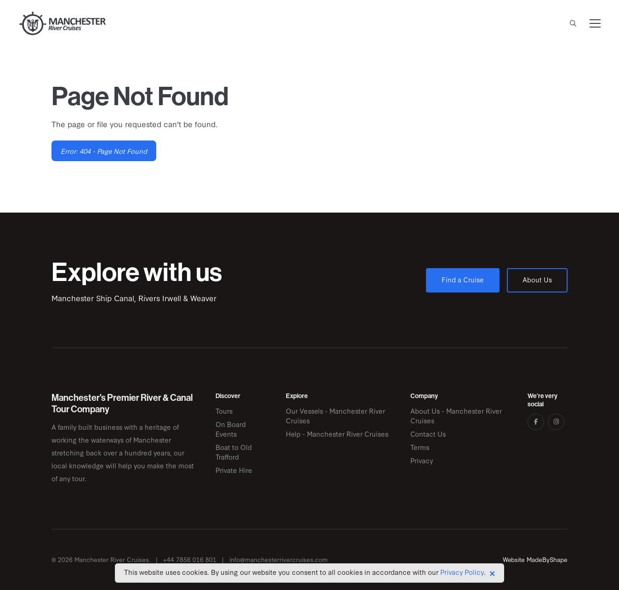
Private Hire (234, 470)
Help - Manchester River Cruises (337, 433)
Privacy (421, 460)
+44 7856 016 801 (189, 559)
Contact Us (428, 433)
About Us (537, 279)
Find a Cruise (463, 279)
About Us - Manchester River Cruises (456, 415)
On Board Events (231, 428)
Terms (419, 447)
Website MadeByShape (535, 559)
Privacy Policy (462, 572)
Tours (224, 411)
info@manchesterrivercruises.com (278, 559)
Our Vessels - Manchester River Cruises (335, 415)
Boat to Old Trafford (234, 451)
